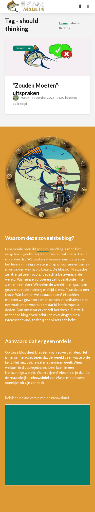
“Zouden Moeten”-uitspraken (36, 89)
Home (63, 23)
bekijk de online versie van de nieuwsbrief (37, 398)
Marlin (21, 97)
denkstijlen (23, 48)
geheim (43, 249)
